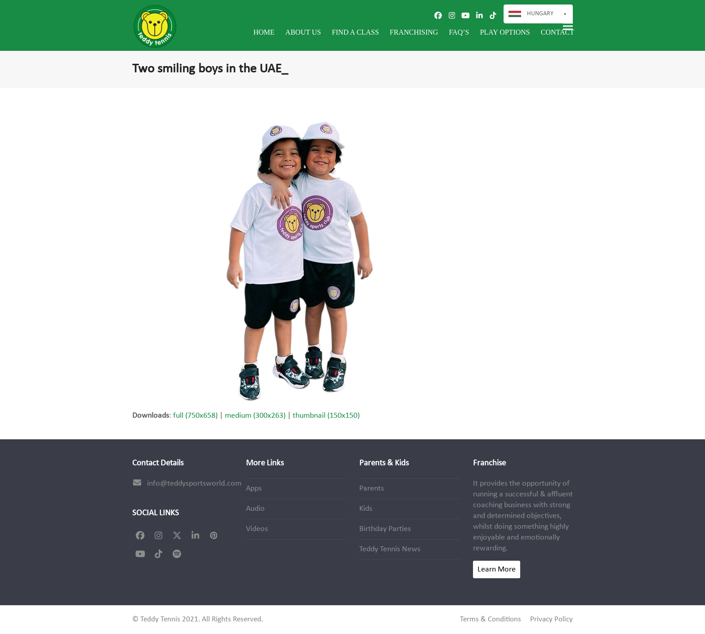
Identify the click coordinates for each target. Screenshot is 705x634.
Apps (254, 488)
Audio (255, 509)
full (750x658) (195, 415)
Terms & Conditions (490, 619)
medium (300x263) (255, 415)
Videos (257, 529)
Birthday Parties (385, 529)
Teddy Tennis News (389, 549)
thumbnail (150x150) (326, 415)
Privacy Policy (551, 619)
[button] (568, 26)
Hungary (547, 14)
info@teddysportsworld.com (194, 483)
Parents (371, 488)
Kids (365, 509)
